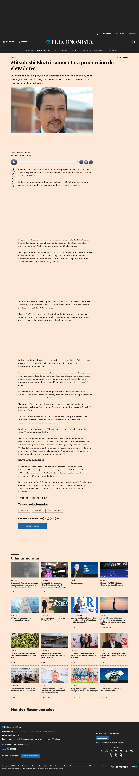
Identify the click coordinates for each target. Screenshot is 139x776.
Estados (13, 57)
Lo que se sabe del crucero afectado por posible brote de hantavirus (24, 690)
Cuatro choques (77, 583)
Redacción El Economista (49, 697)
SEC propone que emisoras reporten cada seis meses (21, 619)
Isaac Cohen (76, 591)
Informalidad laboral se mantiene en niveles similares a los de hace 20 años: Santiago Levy (84, 620)
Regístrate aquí (102, 738)
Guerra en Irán (53, 50)
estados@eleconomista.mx (32, 497)
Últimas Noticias (28, 50)
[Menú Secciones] (8, 42)
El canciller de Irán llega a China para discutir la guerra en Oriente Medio (113, 656)
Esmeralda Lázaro (107, 627)
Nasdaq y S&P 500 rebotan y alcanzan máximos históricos (111, 584)
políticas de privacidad (117, 742)
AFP (44, 591)
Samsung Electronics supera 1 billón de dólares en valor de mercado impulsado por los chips (53, 585)
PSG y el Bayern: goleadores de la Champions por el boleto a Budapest (84, 690)
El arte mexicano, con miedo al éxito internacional (112, 690)
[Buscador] (22, 42)
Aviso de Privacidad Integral (41, 739)
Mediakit (16, 735)
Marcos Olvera (106, 591)
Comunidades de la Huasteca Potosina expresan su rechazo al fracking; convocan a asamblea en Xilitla (113, 621)
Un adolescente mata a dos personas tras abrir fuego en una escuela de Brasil (53, 656)
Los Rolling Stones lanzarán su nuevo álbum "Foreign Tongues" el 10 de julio (84, 656)
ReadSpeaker (74, 164)
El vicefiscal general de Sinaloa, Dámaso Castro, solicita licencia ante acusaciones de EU (53, 691)
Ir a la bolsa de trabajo (30, 755)
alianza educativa (85, 50)
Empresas (14, 650)
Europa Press (16, 591)
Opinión (73, 580)
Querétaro (37, 511)
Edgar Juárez (76, 627)
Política (43, 686)
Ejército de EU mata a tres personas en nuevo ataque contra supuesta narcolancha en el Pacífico (24, 585)
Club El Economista (47, 732)
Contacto (56, 739)
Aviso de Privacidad (21, 739)
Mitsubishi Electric (54, 511)
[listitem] (14, 162)
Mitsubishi (24, 511)
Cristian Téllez (46, 627)
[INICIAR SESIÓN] (134, 42)
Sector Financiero (77, 615)
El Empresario (34, 732)
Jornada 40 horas (69, 50)
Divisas (115, 50)
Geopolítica (15, 580)
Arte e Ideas (74, 650)
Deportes (74, 686)
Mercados (44, 580)
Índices (107, 50)
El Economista (22, 732)
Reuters (15, 627)
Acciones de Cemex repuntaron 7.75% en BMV (53, 619)
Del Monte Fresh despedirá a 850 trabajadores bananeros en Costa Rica (23, 656)
